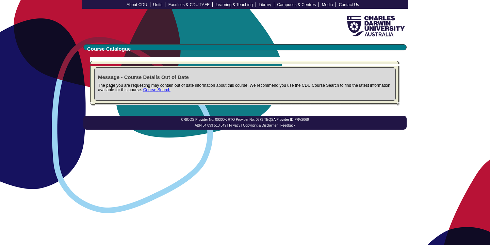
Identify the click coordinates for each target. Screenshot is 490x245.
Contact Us (349, 4)
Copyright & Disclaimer (260, 125)
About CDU (137, 4)
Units (157, 4)
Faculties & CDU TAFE (189, 4)
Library (265, 4)
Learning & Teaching (234, 4)
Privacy (234, 125)
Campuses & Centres (296, 4)
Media (327, 4)
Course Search (156, 89)
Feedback (287, 125)
